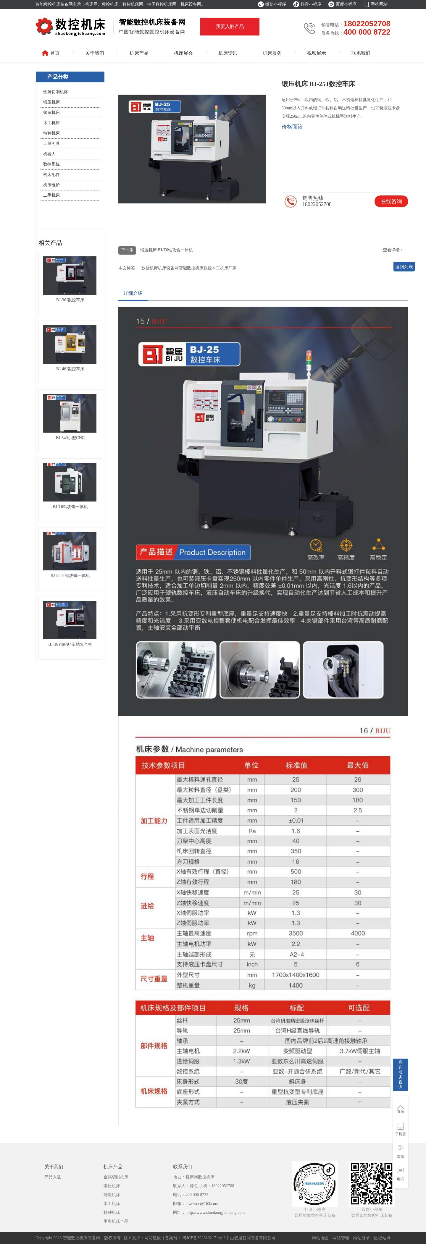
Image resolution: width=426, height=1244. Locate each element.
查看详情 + (393, 250)
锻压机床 (51, 102)
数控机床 (149, 268)
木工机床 (51, 123)
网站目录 (361, 1238)
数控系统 (51, 164)
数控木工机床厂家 (220, 268)
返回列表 (404, 266)
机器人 (49, 154)
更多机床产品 (116, 1221)
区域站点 (382, 1238)
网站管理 (341, 1238)
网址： (180, 1212)
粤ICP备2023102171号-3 (204, 1238)
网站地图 (320, 1238)
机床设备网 (168, 268)
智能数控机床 (191, 268)
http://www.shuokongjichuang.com (216, 1212)
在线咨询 (391, 201)
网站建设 (152, 1238)
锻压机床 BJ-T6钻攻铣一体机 (166, 250)
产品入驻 (52, 1177)
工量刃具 (51, 143)
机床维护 (51, 185)
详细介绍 (133, 293)
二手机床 (51, 195)
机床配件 (51, 174)
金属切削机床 (55, 92)
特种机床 (51, 133)
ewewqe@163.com (201, 1203)
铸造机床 (51, 112)
